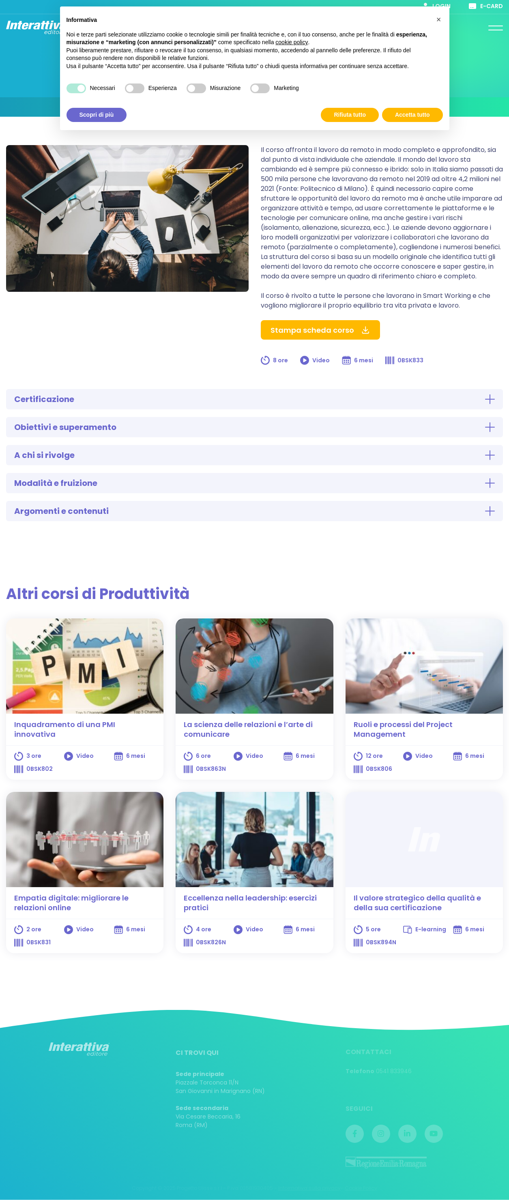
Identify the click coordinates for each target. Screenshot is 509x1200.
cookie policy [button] (291, 42)
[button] (438, 19)
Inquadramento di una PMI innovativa (64, 729)
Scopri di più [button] (96, 114)
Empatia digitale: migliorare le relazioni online (71, 903)
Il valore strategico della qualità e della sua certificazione (417, 903)
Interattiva (36, 27)
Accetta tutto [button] (412, 114)
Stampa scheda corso (320, 330)
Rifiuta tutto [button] (350, 114)
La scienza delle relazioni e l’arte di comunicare (248, 729)
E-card (486, 6)
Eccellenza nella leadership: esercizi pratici (250, 903)
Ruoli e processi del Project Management (403, 729)
